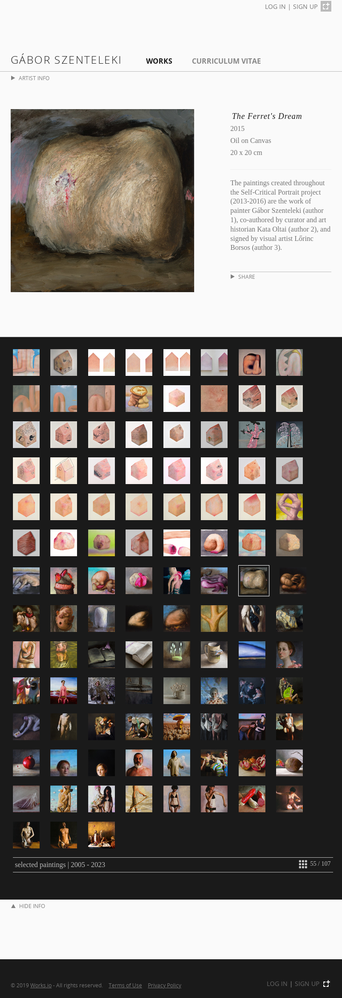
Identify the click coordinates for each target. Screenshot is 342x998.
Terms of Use (125, 985)
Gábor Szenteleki (66, 59)
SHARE (243, 277)
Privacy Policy (164, 985)
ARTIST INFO (30, 78)
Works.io (41, 985)
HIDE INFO (28, 906)
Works (159, 61)
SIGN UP (305, 6)
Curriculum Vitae (226, 61)
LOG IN (275, 6)
